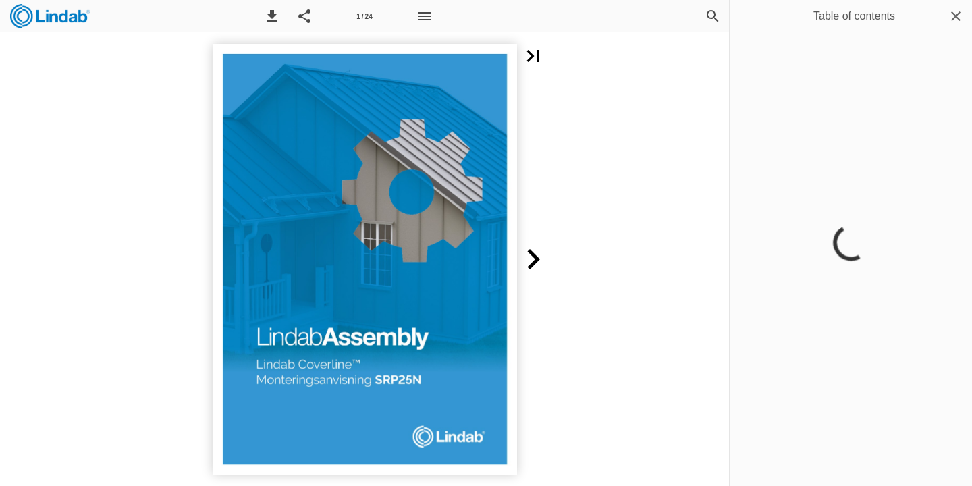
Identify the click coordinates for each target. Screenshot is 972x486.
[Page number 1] (364, 16)
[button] (272, 16)
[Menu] (424, 16)
